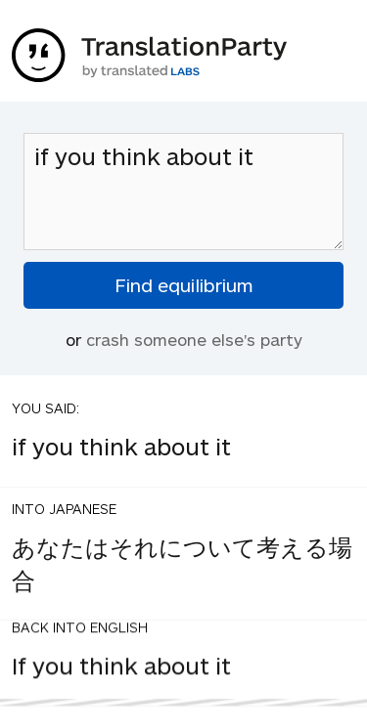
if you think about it (183, 191)
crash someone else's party (194, 339)
